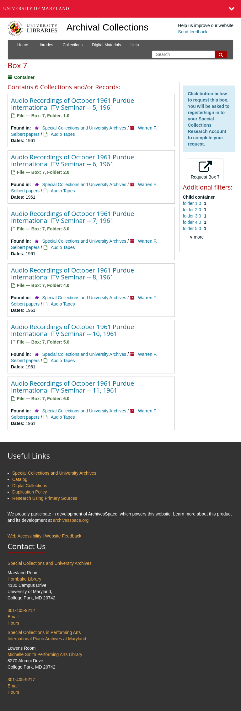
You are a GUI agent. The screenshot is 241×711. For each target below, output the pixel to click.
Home (22, 44)
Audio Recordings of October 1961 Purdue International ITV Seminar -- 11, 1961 (72, 386)
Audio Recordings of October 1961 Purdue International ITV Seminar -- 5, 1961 (72, 104)
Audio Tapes (63, 134)
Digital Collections (29, 485)
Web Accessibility (24, 535)
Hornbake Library (24, 578)
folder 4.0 (192, 222)
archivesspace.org (71, 520)
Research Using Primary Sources (44, 498)
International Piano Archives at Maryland (47, 638)
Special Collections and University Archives (84, 127)
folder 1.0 (192, 203)
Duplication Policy (29, 491)
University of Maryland (36, 8)
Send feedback (192, 31)
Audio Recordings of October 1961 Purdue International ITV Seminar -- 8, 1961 (72, 273)
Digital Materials (106, 44)
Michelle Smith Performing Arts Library (45, 654)
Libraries (45, 44)
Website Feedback (63, 535)
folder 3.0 (192, 215)
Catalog (19, 479)
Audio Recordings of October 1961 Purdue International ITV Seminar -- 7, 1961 (72, 217)
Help (135, 44)
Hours (13, 623)
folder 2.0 (192, 209)
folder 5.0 (192, 228)
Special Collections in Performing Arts (44, 632)
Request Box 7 (205, 170)
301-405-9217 (21, 679)
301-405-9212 (21, 610)
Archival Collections (108, 27)
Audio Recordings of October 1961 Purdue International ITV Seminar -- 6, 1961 (72, 160)
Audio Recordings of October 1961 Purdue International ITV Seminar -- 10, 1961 (72, 330)
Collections (73, 44)
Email (13, 616)
